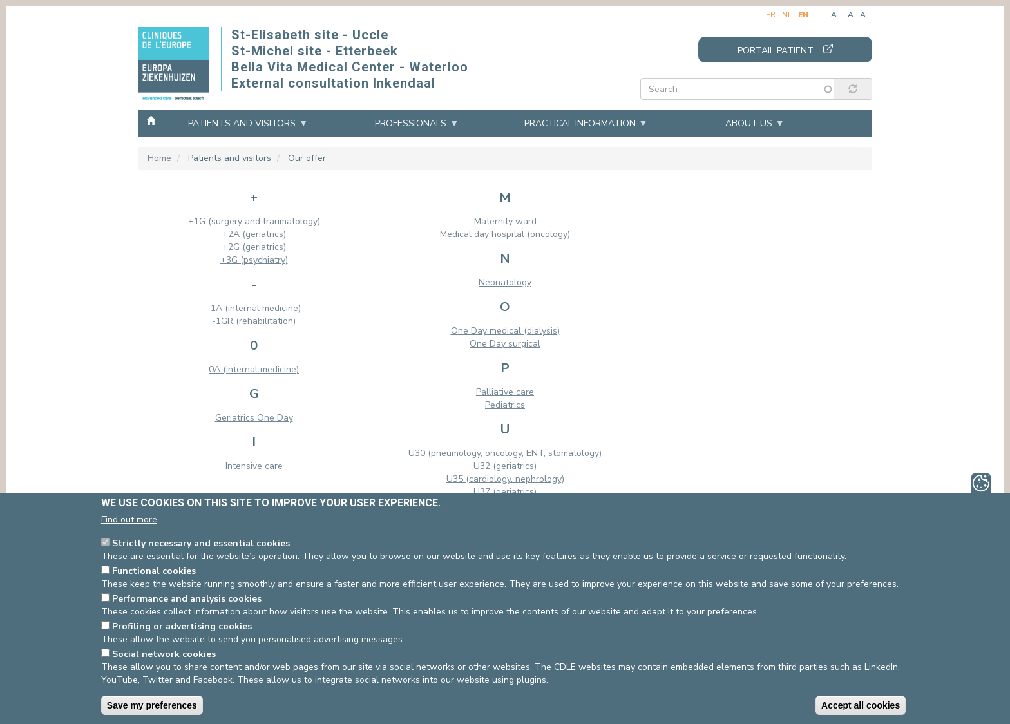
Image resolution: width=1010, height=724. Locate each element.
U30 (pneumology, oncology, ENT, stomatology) (505, 453)
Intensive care (254, 466)
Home (151, 119)
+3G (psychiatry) (254, 260)
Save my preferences (152, 705)
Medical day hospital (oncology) (505, 234)
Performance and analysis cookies (187, 599)
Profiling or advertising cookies (182, 626)
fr (771, 15)
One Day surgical (505, 344)
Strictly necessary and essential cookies (201, 543)
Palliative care (505, 392)
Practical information (580, 123)
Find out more (129, 519)
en (803, 15)
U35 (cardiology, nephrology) (505, 479)
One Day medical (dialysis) (505, 331)
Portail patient (776, 50)
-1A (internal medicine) (254, 308)
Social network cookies (164, 654)
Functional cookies (154, 571)
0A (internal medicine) (254, 369)
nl (787, 15)
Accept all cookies (860, 705)
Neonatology (505, 282)
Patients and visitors (242, 123)
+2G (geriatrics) (254, 247)
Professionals (410, 123)
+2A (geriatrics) (254, 234)
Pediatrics (505, 405)
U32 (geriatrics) (505, 466)
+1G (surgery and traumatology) (254, 221)
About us (748, 123)
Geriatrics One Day (254, 418)
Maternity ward (505, 221)
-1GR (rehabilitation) (254, 321)
